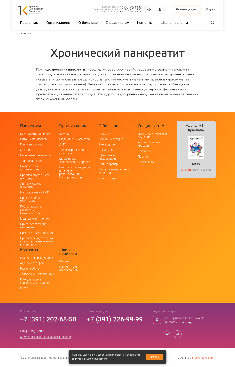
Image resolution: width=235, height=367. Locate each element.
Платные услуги (186, 9)
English (210, 9)
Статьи (25, 150)
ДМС (62, 144)
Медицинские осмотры (74, 139)
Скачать (186, 170)
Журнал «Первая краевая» (149, 144)
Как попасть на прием (35, 133)
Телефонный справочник (37, 274)
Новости (104, 133)
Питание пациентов (33, 139)
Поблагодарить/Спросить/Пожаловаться (31, 210)
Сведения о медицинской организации (45, 337)
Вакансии (144, 151)
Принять (154, 357)
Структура (106, 150)
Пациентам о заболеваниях (68, 268)
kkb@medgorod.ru (32, 331)
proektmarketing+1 (203, 357)
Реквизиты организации (36, 257)
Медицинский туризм (34, 218)
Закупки (64, 133)
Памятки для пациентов (36, 232)
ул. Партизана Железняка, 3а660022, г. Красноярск (184, 320)
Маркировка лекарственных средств (75, 160)
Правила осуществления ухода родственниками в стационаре (37, 241)
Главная (24, 33)
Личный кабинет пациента (31, 185)
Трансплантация (31, 160)
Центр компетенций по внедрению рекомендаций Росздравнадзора (74, 172)
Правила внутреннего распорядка (35, 176)
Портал (143, 156)
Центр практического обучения (152, 135)
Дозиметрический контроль (71, 151)
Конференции (108, 178)
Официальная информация (108, 157)
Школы (64, 261)
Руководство (107, 144)
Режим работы (30, 268)
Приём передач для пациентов (33, 225)
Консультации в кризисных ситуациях (34, 281)
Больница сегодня (111, 139)
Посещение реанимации (36, 155)
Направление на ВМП (34, 192)
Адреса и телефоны (33, 263)
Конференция (147, 162)
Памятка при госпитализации (31, 167)
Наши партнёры (109, 164)
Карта (24, 288)
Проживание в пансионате (30, 199)
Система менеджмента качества (114, 171)
